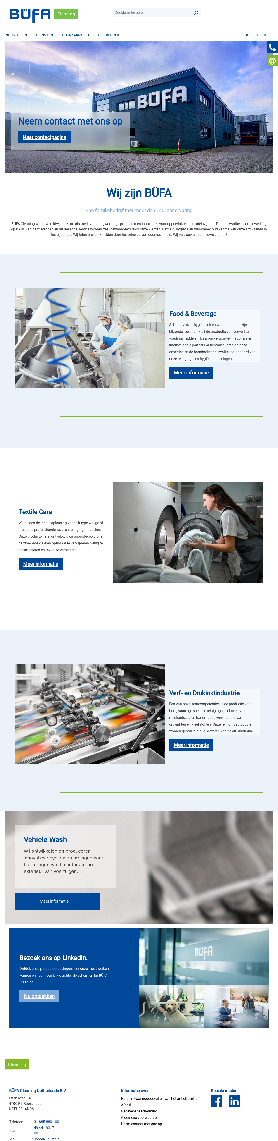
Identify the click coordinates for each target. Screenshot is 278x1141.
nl (265, 35)
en (256, 35)
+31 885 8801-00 (45, 1122)
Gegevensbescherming (139, 1111)
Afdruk (126, 1105)
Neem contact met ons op (141, 1124)
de (247, 35)
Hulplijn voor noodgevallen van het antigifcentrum (161, 1098)
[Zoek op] (196, 12)
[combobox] (152, 12)
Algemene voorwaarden (140, 1117)
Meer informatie (54, 901)
